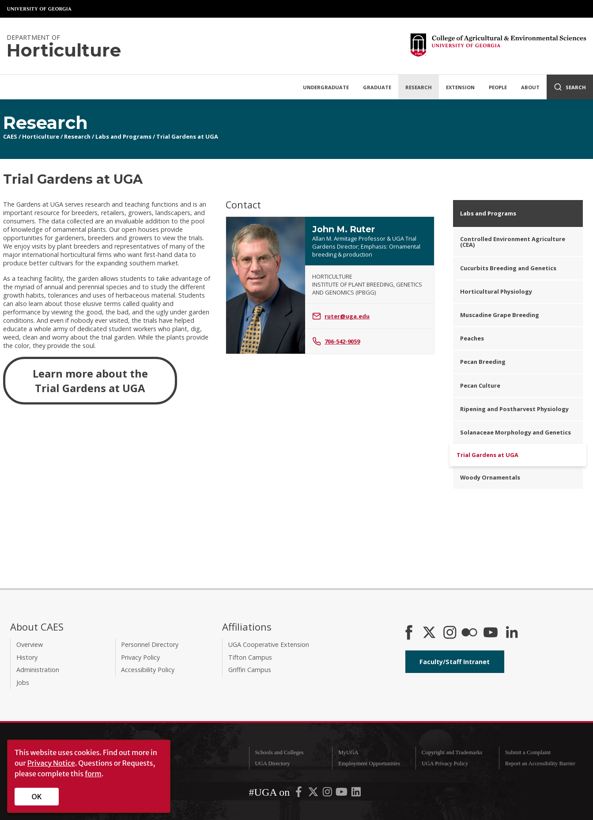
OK (37, 796)
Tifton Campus (250, 657)
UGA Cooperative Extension (268, 644)
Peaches (472, 338)
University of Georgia (39, 9)
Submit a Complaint (528, 752)
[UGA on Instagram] (328, 793)
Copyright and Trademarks (452, 752)
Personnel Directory (149, 644)
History (27, 657)
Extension (460, 87)
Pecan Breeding (483, 362)
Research (418, 87)
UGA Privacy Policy (445, 763)
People (498, 87)
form (93, 773)
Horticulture (40, 136)
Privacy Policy (140, 657)
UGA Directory (272, 763)
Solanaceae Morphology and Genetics (515, 432)
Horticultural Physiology (496, 291)
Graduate (377, 87)
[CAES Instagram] (450, 633)
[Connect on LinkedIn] (511, 633)
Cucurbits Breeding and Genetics (508, 268)
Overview (29, 644)
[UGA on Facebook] (299, 793)
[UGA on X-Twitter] (314, 793)
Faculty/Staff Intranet (454, 662)
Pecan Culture (480, 385)
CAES (10, 136)
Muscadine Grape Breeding (499, 315)
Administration (37, 669)
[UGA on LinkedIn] (356, 793)
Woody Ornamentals (490, 477)
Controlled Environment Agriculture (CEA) (512, 242)
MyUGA (348, 752)
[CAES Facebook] (408, 633)
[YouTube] (490, 633)
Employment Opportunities (369, 763)
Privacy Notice (51, 763)
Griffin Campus (249, 669)
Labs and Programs (123, 136)
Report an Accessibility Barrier (540, 763)
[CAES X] (430, 633)
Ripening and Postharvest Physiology (514, 409)
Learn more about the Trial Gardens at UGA (90, 380)
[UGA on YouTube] (342, 793)
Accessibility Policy (147, 669)
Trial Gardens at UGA (187, 136)
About (530, 87)
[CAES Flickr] (469, 633)
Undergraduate (326, 87)
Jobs (22, 682)
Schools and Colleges (279, 752)
